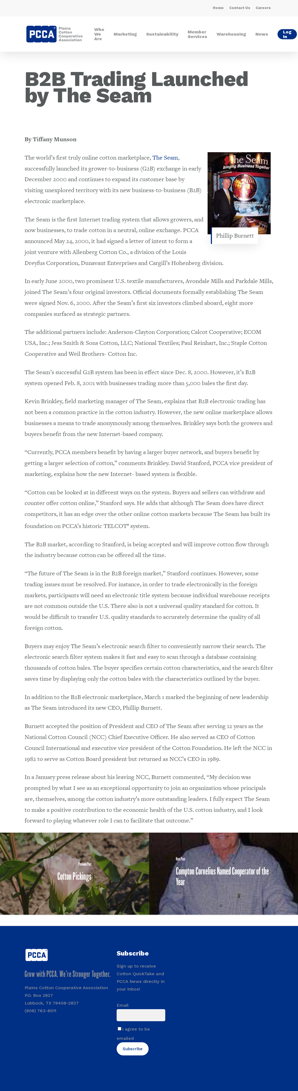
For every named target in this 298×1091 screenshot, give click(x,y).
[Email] (141, 1015)
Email (123, 1005)
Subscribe (133, 1048)
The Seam (165, 157)
